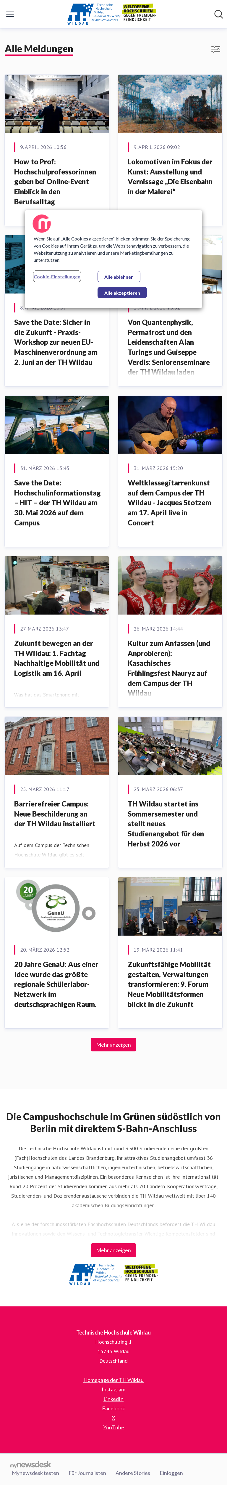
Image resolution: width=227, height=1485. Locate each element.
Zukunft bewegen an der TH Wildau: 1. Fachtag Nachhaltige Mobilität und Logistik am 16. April (56, 658)
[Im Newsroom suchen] (218, 14)
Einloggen (171, 1473)
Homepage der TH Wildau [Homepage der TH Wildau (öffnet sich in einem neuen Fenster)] (113, 1380)
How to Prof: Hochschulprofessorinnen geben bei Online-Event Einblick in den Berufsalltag (55, 181)
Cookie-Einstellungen (57, 276)
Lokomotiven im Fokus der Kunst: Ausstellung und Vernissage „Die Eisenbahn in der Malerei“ (170, 176)
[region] (113, 259)
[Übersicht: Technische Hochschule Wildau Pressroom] (111, 14)
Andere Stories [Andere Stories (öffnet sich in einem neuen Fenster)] (133, 1473)
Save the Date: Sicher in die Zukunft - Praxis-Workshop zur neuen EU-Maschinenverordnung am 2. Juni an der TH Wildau (56, 342)
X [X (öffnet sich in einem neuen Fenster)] (113, 1418)
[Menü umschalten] (10, 14)
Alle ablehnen (119, 277)
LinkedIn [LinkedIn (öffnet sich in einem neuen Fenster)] (113, 1399)
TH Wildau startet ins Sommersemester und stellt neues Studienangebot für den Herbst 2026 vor (166, 823)
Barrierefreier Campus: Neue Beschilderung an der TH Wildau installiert (54, 813)
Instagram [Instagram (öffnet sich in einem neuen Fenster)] (113, 1389)
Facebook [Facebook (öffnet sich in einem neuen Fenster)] (113, 1408)
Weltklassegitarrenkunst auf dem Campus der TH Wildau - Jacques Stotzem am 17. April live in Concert (169, 502)
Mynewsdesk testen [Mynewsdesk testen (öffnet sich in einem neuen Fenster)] (35, 1473)
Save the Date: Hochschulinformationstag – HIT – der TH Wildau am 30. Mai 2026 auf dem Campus (57, 502)
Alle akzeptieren (122, 293)
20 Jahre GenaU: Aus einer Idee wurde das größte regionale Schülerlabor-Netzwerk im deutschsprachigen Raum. (56, 984)
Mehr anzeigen (113, 1044)
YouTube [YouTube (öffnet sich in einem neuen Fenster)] (113, 1427)
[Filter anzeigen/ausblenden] (215, 49)
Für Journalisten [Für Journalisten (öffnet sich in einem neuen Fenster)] (87, 1473)
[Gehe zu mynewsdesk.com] (30, 1464)
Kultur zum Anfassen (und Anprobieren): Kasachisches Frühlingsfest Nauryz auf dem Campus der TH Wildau (169, 668)
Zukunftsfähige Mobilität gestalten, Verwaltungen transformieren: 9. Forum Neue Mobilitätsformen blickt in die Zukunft (169, 984)
